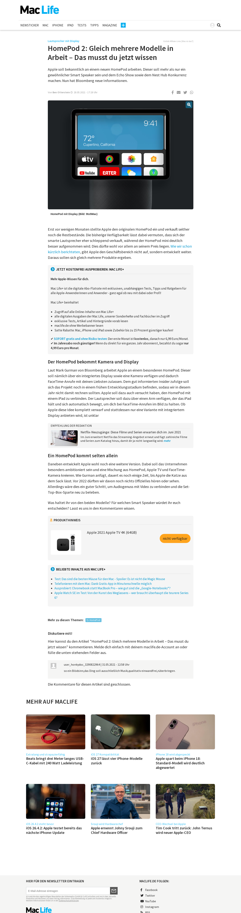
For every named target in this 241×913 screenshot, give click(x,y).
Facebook (148, 890)
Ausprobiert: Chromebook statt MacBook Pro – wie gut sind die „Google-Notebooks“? (112, 588)
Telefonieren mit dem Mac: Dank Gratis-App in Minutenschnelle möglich (103, 584)
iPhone (57, 25)
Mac (45, 25)
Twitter (147, 895)
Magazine (109, 25)
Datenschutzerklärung (69, 900)
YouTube (148, 901)
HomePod (95, 620)
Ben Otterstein (61, 92)
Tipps (94, 25)
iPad (70, 25)
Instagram (149, 907)
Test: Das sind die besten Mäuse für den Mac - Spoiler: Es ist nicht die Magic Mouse (109, 579)
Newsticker (29, 25)
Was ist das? (187, 41)
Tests (81, 25)
